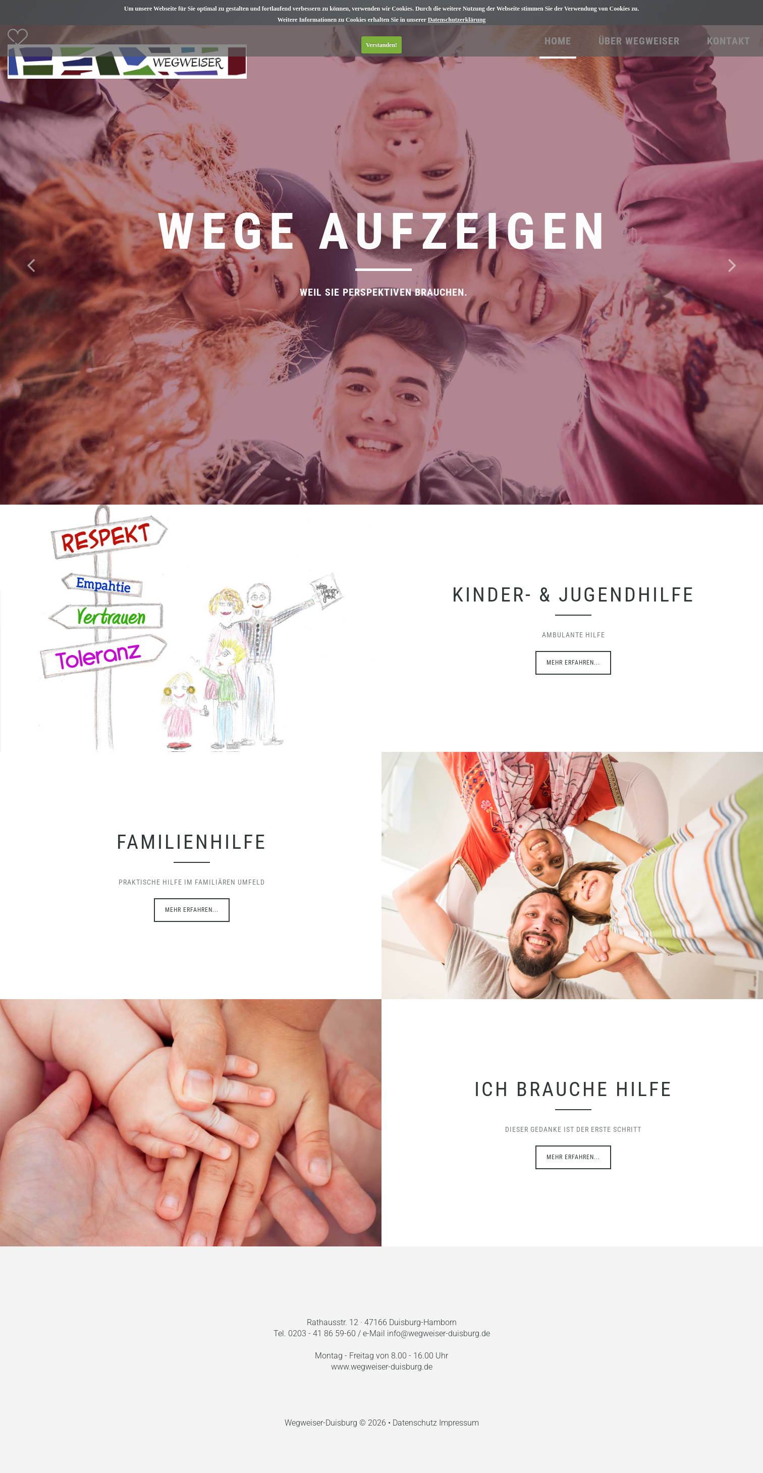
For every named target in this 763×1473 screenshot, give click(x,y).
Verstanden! (381, 44)
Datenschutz (416, 1423)
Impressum (459, 1423)
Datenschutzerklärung (457, 19)
